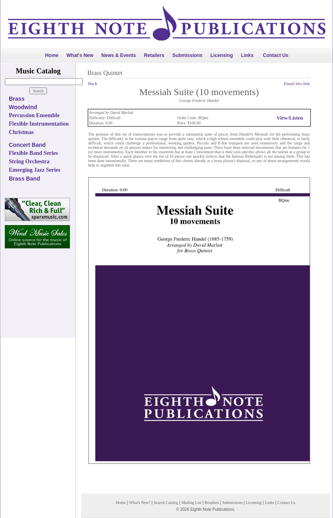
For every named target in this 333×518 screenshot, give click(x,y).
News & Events (118, 55)
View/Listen (290, 118)
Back (93, 83)
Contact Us (275, 55)
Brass (17, 98)
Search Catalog (166, 502)
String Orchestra (29, 161)
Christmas (21, 132)
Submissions (187, 55)
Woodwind (23, 107)
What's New (79, 55)
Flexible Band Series (33, 153)
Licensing (221, 55)
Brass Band (24, 178)
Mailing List (192, 502)
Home (51, 55)
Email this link (297, 83)
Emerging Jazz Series (34, 170)
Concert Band (27, 145)
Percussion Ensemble (34, 115)
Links (247, 55)
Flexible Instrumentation (39, 124)
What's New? (139, 502)
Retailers (154, 55)
